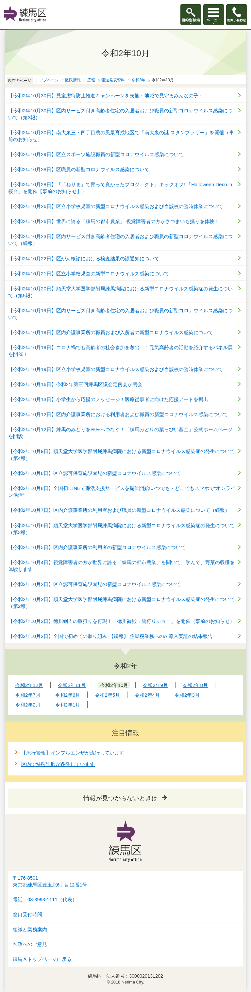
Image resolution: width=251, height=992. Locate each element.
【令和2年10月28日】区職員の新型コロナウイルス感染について (78, 169)
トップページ (47, 80)
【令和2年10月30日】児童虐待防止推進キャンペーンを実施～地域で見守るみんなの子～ (105, 95)
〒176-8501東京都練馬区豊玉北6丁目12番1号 (50, 881)
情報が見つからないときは (120, 798)
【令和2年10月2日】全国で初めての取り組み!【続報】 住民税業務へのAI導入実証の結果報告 (110, 636)
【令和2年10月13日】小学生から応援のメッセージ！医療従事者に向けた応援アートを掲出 (108, 399)
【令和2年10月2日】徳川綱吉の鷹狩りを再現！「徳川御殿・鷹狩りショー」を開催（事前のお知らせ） (121, 621)
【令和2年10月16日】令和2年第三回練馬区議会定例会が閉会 (75, 384)
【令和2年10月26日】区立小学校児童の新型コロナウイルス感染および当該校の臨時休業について (115, 206)
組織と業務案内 (30, 929)
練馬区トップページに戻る (42, 959)
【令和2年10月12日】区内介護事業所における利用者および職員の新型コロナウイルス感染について (118, 414)
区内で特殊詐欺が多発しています (58, 764)
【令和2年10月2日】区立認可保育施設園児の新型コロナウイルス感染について (94, 584)
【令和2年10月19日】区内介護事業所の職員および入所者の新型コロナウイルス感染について (110, 332)
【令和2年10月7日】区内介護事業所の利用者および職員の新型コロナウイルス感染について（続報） (119, 510)
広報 (91, 80)
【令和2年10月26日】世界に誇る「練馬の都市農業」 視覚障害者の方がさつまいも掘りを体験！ (113, 221)
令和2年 (138, 80)
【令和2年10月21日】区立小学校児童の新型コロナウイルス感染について (88, 273)
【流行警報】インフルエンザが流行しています (72, 753)
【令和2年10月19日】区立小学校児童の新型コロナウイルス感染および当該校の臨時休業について (115, 369)
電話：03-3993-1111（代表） (45, 899)
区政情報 (73, 80)
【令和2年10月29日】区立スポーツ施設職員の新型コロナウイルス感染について (96, 154)
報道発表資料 (113, 80)
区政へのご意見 (30, 944)
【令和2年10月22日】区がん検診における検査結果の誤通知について (83, 258)
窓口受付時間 (27, 914)
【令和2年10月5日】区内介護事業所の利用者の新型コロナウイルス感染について (97, 547)
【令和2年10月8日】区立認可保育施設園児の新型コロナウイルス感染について (94, 473)
